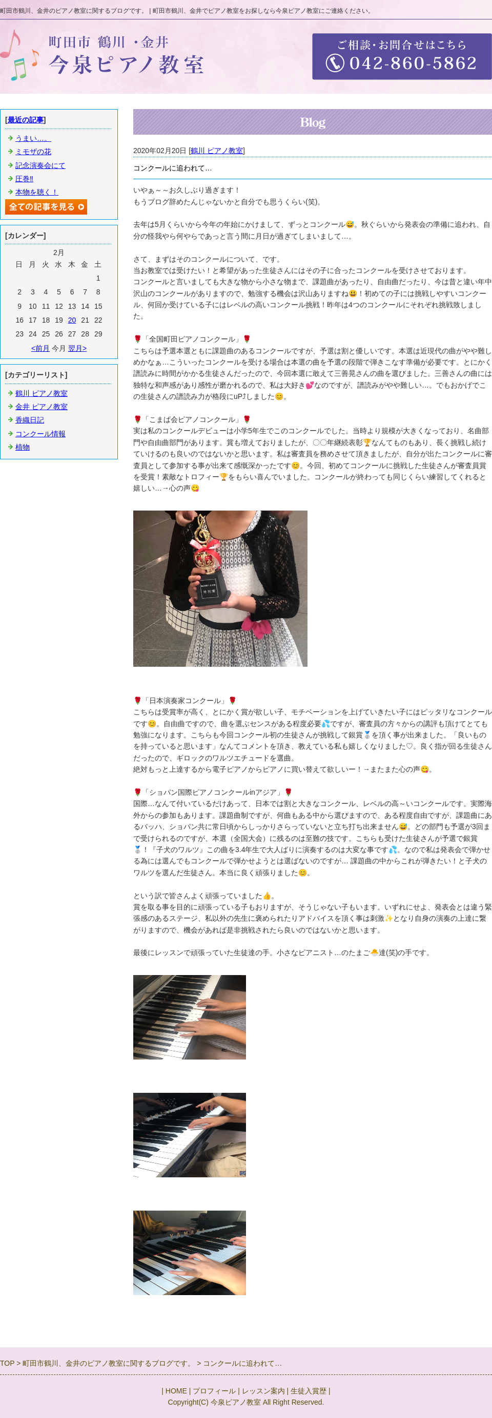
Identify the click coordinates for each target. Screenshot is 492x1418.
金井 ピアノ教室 (41, 407)
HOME (176, 1391)
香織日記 (29, 420)
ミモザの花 (33, 151)
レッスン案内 (263, 1391)
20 (72, 320)
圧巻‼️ (24, 179)
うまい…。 (33, 138)
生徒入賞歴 (308, 1391)
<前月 (40, 348)
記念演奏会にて (40, 165)
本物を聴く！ (36, 192)
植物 (22, 447)
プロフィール (214, 1391)
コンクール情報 (40, 434)
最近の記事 (26, 120)
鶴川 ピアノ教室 (217, 150)
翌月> (77, 348)
